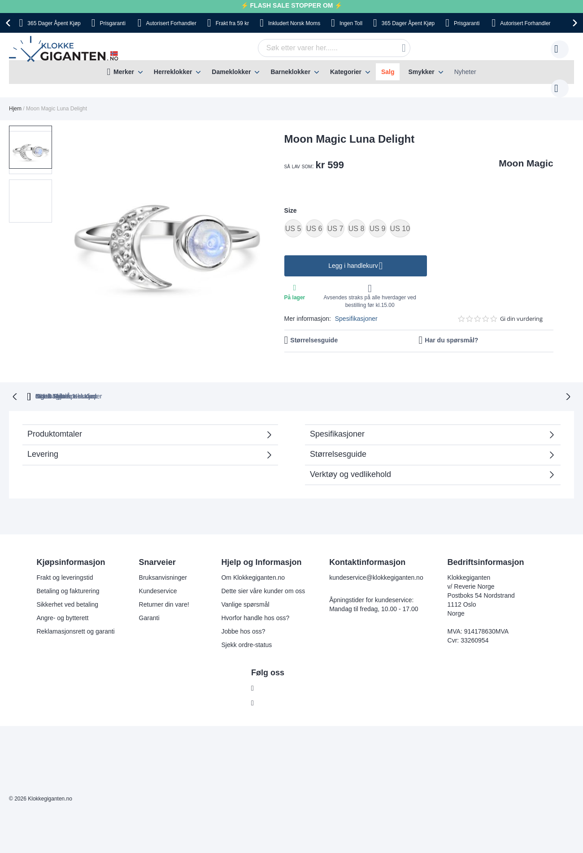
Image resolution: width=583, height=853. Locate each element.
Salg (388, 71)
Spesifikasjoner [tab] (337, 415)
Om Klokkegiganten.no (253, 558)
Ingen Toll (279, 377)
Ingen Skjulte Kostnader (449, 377)
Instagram (272, 684)
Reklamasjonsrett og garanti (75, 612)
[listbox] (418, 220)
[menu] (291, 72)
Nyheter (465, 71)
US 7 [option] (335, 219)
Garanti (149, 599)
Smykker (421, 71)
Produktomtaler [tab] (145, 418)
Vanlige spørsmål (245, 585)
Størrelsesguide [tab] (338, 435)
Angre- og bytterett (62, 599)
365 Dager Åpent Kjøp (140, 377)
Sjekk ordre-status (246, 626)
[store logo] (65, 49)
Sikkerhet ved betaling (67, 585)
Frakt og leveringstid (64, 558)
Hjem (15, 99)
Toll (350, 23)
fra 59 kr (232, 23)
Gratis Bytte (218, 377)
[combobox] (320, 48)
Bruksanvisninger (163, 558)
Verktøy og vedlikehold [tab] (350, 455)
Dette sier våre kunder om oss (263, 572)
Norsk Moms (294, 23)
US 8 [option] (356, 219)
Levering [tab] (42, 435)
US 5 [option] (293, 219)
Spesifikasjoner (356, 309)
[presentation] (9, 22)
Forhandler (171, 23)
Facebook (272, 669)
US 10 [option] (400, 219)
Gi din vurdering (521, 310)
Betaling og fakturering (67, 572)
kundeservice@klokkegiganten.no (376, 558)
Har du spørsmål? (451, 331)
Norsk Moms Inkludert (354, 377)
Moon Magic (526, 154)
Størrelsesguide (314, 331)
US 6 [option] (314, 219)
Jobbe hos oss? (243, 612)
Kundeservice (158, 572)
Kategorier (345, 71)
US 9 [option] (378, 219)
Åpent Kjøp (53, 23)
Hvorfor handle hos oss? (255, 599)
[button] (30, 184)
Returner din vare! (164, 585)
